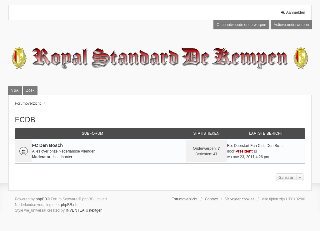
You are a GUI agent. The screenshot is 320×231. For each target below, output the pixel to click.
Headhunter (62, 157)
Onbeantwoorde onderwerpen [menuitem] (241, 25)
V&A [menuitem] (15, 90)
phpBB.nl (68, 205)
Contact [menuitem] (211, 199)
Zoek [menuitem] (30, 90)
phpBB (41, 199)
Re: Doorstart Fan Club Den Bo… (255, 145)
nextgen (95, 210)
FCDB (25, 119)
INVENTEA (75, 210)
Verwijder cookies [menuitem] (239, 199)
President (244, 151)
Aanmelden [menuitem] (293, 12)
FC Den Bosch (47, 145)
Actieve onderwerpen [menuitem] (291, 25)
